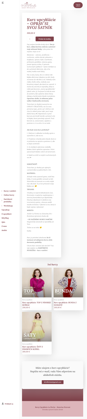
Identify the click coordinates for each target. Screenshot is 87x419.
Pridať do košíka (45, 39)
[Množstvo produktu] (30, 39)
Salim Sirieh (58, 410)
